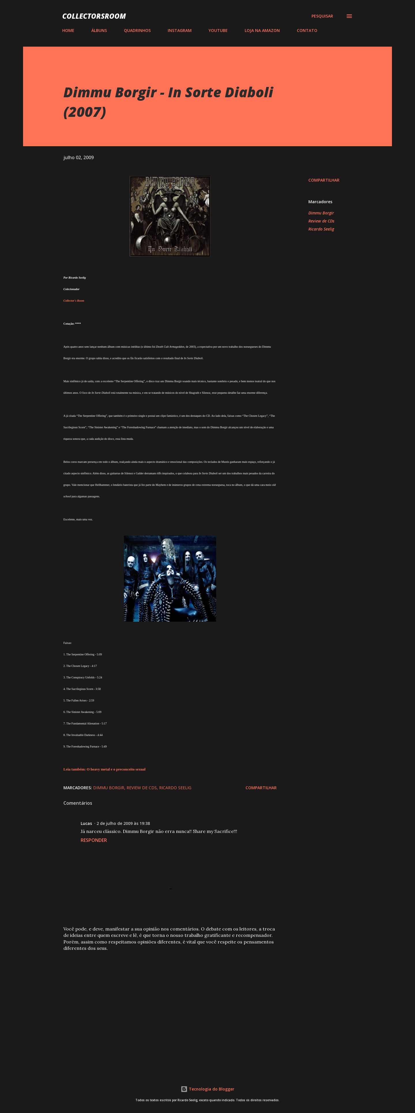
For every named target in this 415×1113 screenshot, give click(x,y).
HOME (68, 30)
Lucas (86, 823)
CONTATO (307, 30)
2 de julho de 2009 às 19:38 (123, 823)
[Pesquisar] (322, 16)
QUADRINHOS (137, 30)
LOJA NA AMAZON (262, 30)
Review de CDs (321, 221)
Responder (94, 840)
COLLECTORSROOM (94, 16)
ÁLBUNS (99, 30)
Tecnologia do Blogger (207, 1089)
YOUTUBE (218, 30)
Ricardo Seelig (321, 229)
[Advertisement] (160, 998)
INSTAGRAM (180, 30)
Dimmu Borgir (321, 213)
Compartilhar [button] (323, 180)
